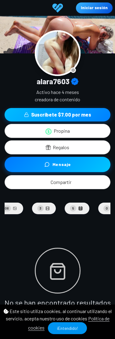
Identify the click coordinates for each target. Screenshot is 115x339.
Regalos (57, 147)
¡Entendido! (67, 328)
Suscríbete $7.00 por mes (57, 114)
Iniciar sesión (94, 7)
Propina (57, 131)
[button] (57, 182)
